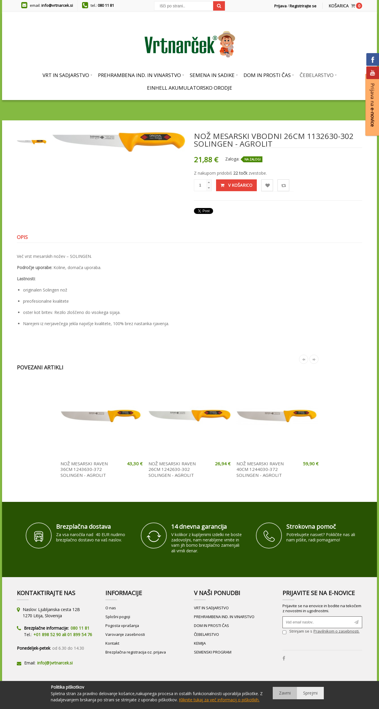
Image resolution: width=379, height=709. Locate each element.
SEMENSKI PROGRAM (212, 652)
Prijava (280, 6)
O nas (110, 607)
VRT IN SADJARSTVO (211, 607)
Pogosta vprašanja (122, 625)
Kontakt (112, 643)
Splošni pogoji (117, 616)
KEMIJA (200, 643)
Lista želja (267, 185)
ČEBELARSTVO (206, 634)
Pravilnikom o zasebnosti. (336, 631)
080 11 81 (106, 5)
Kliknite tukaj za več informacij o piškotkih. (219, 700)
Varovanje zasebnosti (125, 634)
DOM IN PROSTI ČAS (211, 625)
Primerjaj (283, 185)
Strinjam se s (297, 631)
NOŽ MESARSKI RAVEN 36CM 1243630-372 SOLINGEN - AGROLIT (84, 469)
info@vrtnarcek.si (57, 5)
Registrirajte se (303, 6)
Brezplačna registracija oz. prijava (135, 652)
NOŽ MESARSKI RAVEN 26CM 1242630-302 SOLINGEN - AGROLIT (172, 469)
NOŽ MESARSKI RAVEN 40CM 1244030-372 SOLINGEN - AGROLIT (260, 469)
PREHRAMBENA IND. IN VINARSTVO (224, 616)
